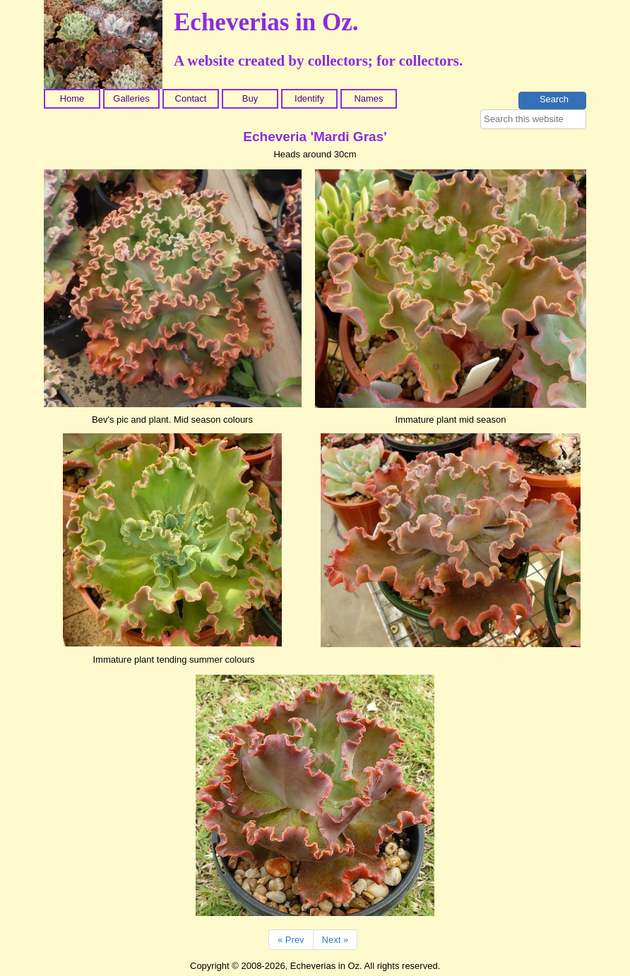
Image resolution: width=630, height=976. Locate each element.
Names (368, 98)
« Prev (291, 939)
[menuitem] (73, 99)
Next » (335, 939)
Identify (309, 98)
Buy (250, 98)
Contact (191, 98)
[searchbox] (533, 119)
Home (72, 98)
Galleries (131, 98)
